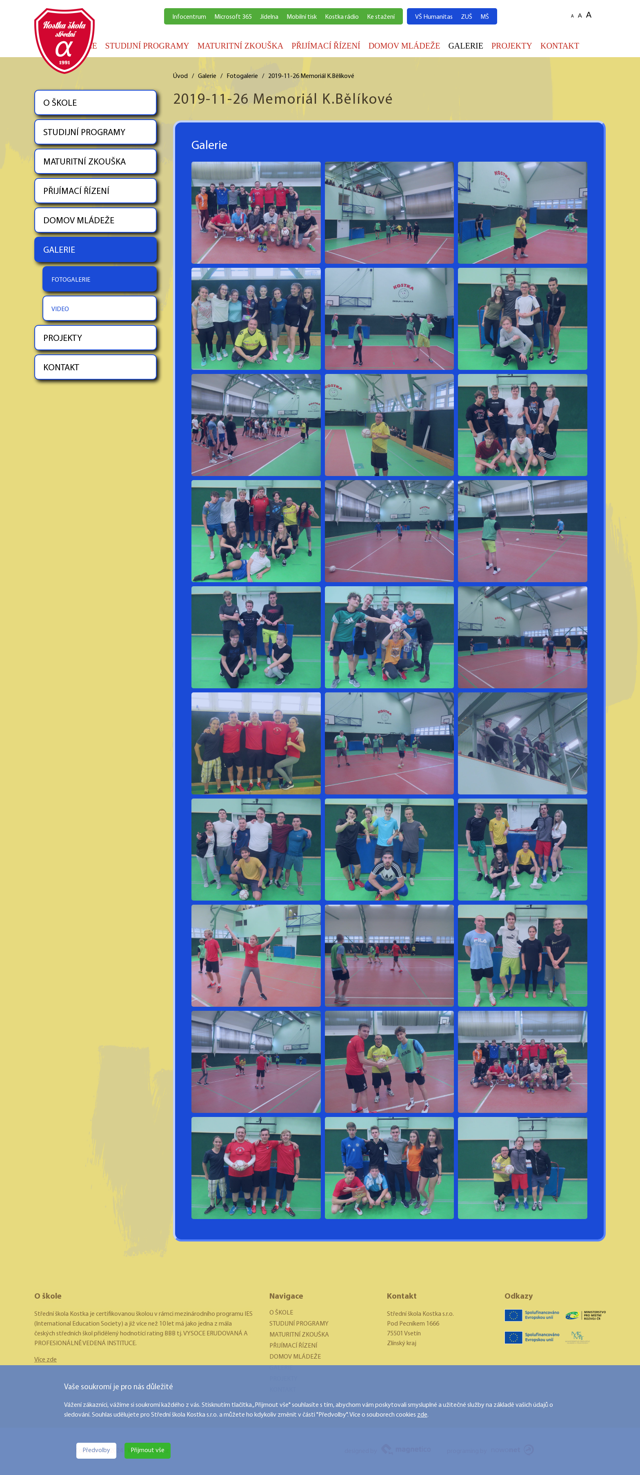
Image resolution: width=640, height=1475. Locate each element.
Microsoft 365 (233, 17)
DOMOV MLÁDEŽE (404, 45)
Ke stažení (381, 17)
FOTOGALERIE (70, 280)
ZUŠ (466, 17)
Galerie (207, 76)
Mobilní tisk (302, 17)
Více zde (45, 1360)
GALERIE (465, 45)
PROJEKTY (511, 45)
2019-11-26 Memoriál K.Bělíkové (311, 76)
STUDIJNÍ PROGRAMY (147, 45)
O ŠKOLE (60, 103)
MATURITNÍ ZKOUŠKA (241, 45)
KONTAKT (559, 45)
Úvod (180, 76)
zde (422, 1415)
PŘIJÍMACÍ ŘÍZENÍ (325, 45)
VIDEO (60, 309)
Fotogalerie (242, 76)
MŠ (484, 17)
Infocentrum (189, 17)
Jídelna (269, 17)
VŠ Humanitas (434, 17)
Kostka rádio (342, 17)
